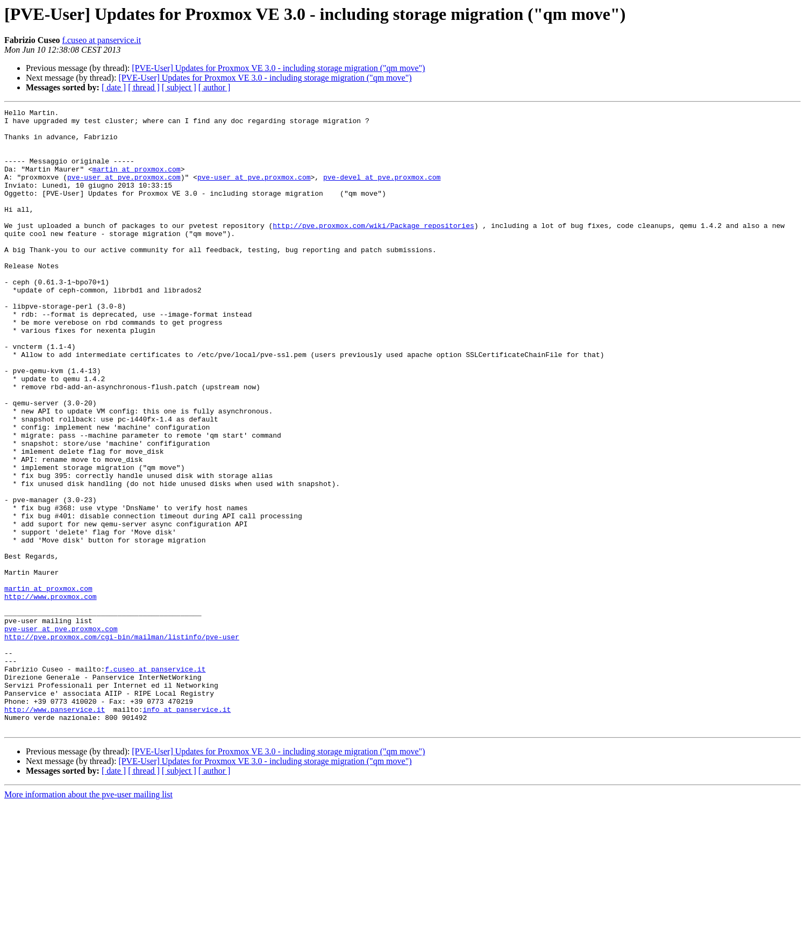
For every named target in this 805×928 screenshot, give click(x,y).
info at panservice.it (187, 830)
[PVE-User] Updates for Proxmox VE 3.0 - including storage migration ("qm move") (278, 68)
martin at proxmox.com (136, 182)
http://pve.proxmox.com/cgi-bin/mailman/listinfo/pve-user (121, 743)
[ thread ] (144, 87)
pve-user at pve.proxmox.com (124, 191)
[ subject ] (179, 87)
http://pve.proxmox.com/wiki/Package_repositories (373, 249)
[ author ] (214, 87)
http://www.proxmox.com (50, 694)
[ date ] (114, 87)
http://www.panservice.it (54, 830)
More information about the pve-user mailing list (88, 918)
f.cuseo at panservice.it (101, 40)
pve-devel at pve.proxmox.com (381, 191)
